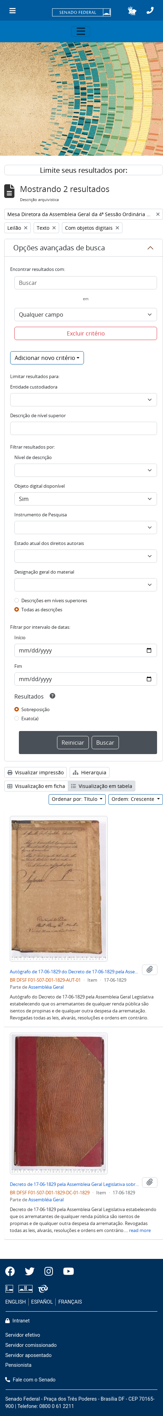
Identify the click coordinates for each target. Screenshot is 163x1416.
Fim (18, 666)
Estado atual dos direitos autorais (49, 543)
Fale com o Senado (30, 1380)
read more (140, 1230)
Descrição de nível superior (38, 415)
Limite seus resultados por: (83, 170)
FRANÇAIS (70, 1302)
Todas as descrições (41, 609)
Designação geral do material (44, 572)
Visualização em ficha (36, 786)
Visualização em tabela (101, 786)
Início (20, 637)
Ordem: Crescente (134, 799)
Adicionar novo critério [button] (45, 358)
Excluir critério (86, 333)
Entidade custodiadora (33, 387)
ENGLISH (15, 1302)
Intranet (17, 1321)
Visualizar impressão (35, 772)
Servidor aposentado (28, 1355)
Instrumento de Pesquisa (40, 514)
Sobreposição (35, 709)
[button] (132, 10)
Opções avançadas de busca (59, 247)
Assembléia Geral (46, 987)
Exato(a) (29, 718)
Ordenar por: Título (75, 799)
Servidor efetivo (22, 1335)
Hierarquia (89, 772)
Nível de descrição (33, 457)
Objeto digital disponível (39, 486)
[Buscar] (85, 282)
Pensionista (18, 1365)
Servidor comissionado (31, 1345)
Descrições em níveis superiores (54, 600)
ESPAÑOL (42, 1302)
